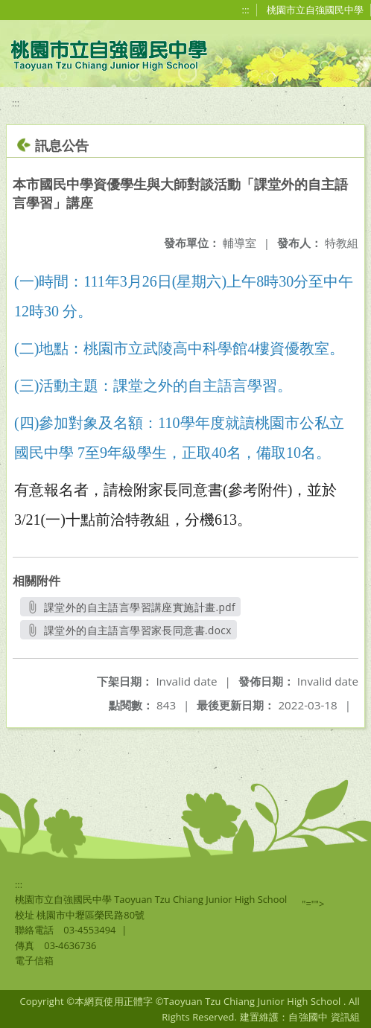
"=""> (313, 903)
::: (246, 9)
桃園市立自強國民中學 (315, 9)
